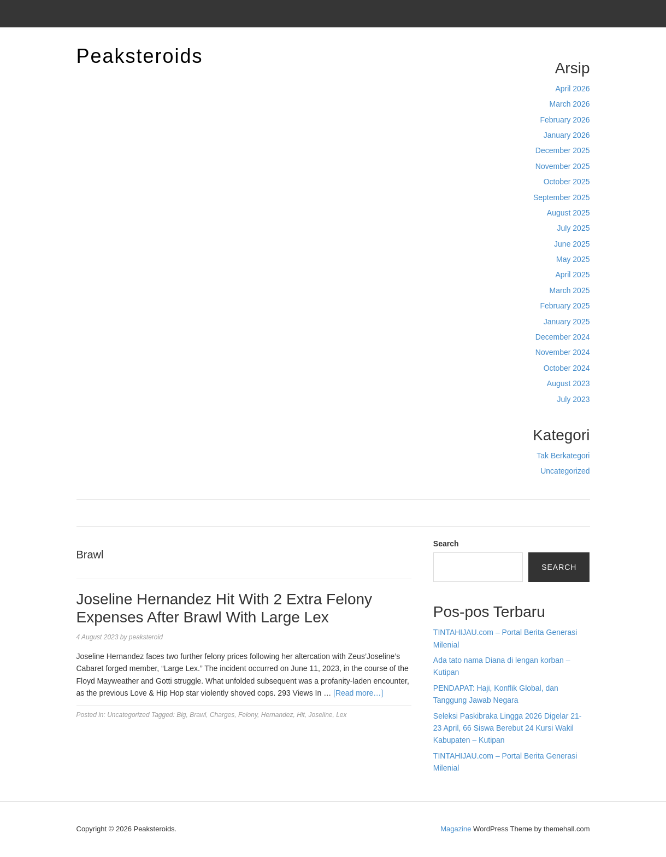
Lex (341, 715)
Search (446, 543)
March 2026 (570, 104)
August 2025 (568, 212)
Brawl (198, 715)
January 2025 (567, 321)
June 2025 (572, 244)
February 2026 (565, 119)
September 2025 (561, 197)
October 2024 (567, 368)
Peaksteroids (139, 56)
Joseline (320, 715)
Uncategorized (565, 471)
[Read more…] (358, 693)
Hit (301, 715)
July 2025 (573, 228)
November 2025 (562, 166)
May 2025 (573, 259)
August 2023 (568, 383)
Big (181, 715)
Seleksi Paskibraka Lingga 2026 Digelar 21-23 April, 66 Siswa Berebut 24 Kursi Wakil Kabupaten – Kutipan (507, 728)
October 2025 (567, 181)
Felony (247, 715)
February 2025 (565, 305)
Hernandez (277, 715)
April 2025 (572, 274)
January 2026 (567, 135)
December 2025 (562, 150)
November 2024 (562, 352)
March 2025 (570, 290)
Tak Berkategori (563, 455)
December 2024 (562, 337)
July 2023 (573, 399)
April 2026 (572, 88)
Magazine (455, 829)
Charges (222, 715)
